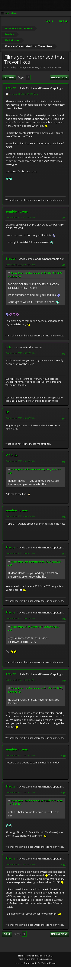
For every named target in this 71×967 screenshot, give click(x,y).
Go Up (7, 934)
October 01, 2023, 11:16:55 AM (20, 755)
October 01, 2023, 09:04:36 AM (20, 516)
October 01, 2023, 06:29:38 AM (20, 217)
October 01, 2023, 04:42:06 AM (23, 93)
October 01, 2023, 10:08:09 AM (20, 618)
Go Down (9, 77)
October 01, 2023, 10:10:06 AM (20, 679)
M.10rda (11, 455)
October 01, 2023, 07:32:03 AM (20, 264)
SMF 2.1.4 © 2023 (27, 959)
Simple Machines (44, 959)
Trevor (10, 88)
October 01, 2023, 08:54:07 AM (20, 418)
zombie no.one (16, 211)
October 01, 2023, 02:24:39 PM (20, 864)
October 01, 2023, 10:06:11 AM (20, 553)
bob (8, 347)
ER (7, 412)
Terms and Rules (33, 955)
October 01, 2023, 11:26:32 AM (20, 792)
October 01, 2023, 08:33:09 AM (20, 353)
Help (20, 955)
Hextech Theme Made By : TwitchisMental (35, 963)
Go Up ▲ (48, 955)
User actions (59, 77)
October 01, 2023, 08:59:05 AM (20, 461)
